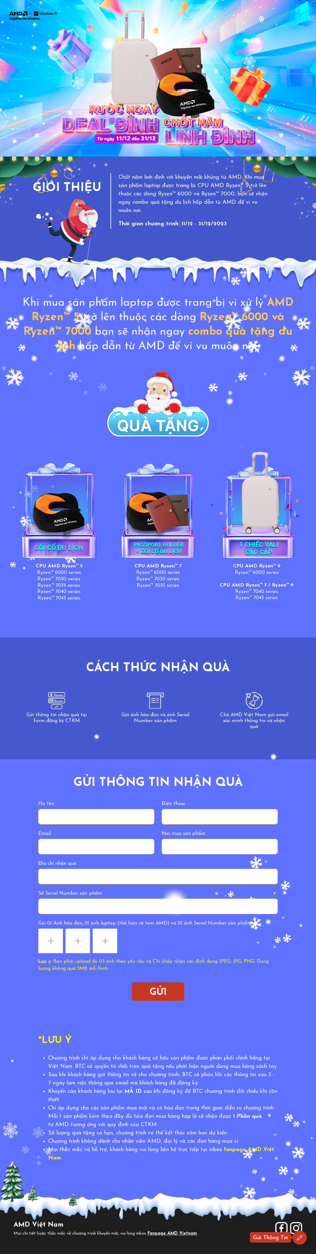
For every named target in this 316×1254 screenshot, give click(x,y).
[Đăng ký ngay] (300, 1238)
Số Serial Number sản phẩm (70, 893)
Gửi (158, 992)
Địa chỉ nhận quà (57, 863)
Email (44, 833)
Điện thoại (173, 803)
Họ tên (46, 803)
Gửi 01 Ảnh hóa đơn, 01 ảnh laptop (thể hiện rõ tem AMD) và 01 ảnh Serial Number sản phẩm (144, 923)
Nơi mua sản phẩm (183, 833)
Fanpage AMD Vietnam (172, 1233)
